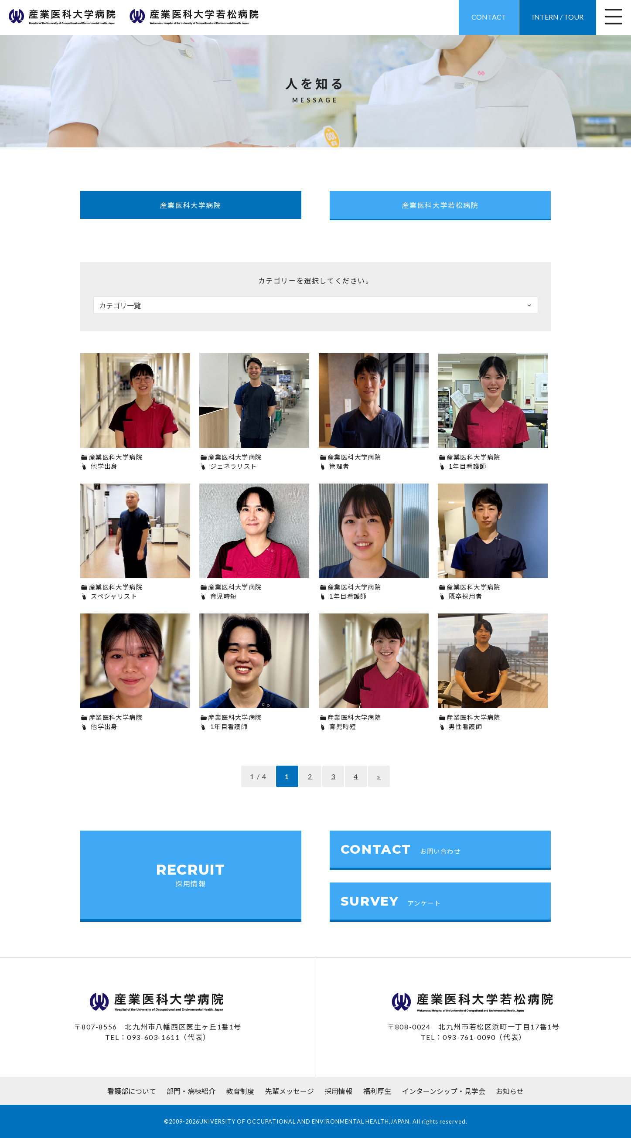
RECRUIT (191, 875)
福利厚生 (377, 1091)
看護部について (131, 1091)
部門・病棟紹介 (191, 1091)
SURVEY (391, 901)
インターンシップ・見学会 (443, 1091)
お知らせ (510, 1091)
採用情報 (338, 1091)
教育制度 (240, 1091)
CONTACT (488, 17)
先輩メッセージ (289, 1091)
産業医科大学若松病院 (440, 205)
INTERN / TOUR (557, 17)
